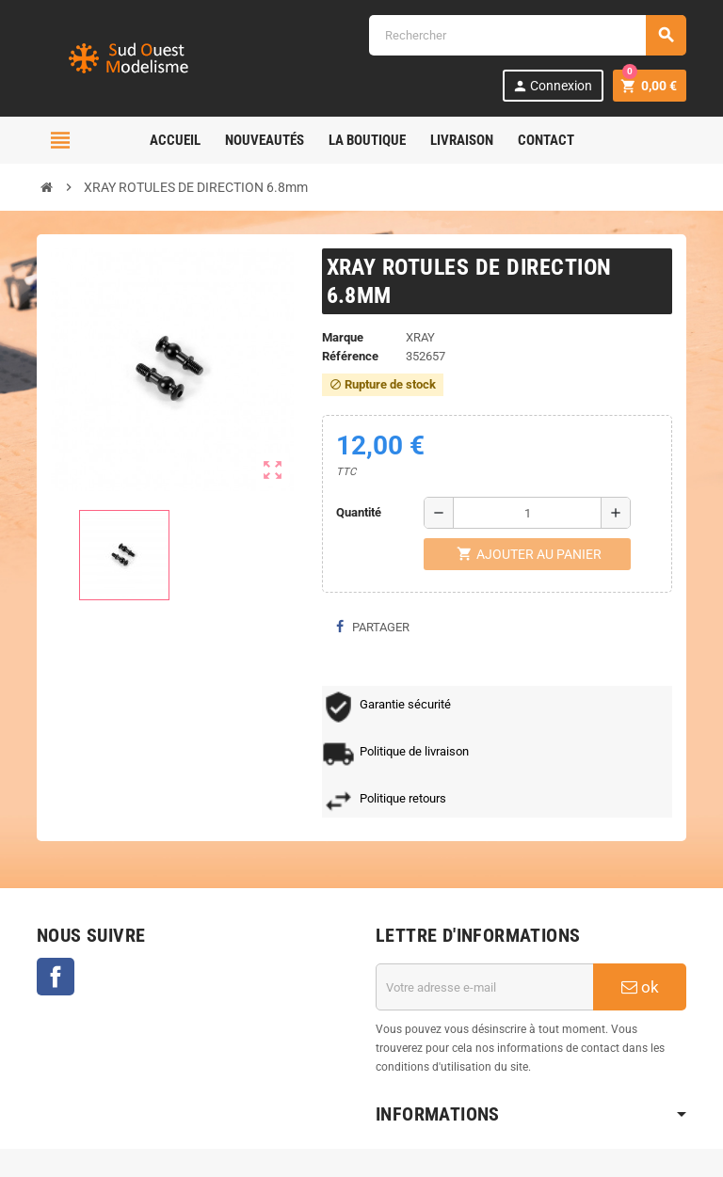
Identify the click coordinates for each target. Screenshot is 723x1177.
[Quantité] (527, 513)
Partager (373, 627)
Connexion (552, 86)
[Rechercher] (527, 35)
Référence (350, 356)
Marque (342, 337)
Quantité (358, 512)
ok (640, 987)
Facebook (55, 976)
